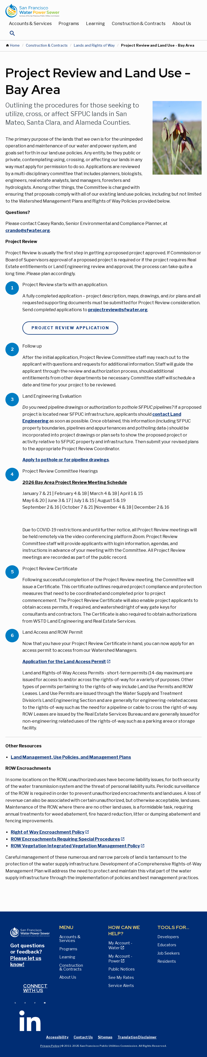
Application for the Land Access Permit (64, 661)
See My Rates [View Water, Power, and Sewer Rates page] (121, 977)
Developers (168, 936)
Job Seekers (168, 953)
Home (14, 45)
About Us (181, 23)
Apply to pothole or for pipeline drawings (65, 459)
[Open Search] (12, 34)
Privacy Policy (49, 1045)
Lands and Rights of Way (94, 45)
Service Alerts (121, 985)
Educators (166, 944)
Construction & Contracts (138, 23)
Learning (95, 23)
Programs (68, 23)
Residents (166, 961)
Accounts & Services (30, 23)
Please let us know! (25, 961)
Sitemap (105, 1037)
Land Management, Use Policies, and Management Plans (71, 757)
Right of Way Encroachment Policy (47, 832)
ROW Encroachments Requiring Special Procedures (65, 839)
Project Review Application (70, 327)
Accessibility (57, 1037)
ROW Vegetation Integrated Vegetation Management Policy (75, 845)
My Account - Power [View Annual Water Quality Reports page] (120, 959)
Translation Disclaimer (137, 1037)
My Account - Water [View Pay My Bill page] (120, 945)
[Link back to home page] (98, 11)
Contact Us (83, 1037)
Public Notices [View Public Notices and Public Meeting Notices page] (121, 969)
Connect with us (35, 988)
